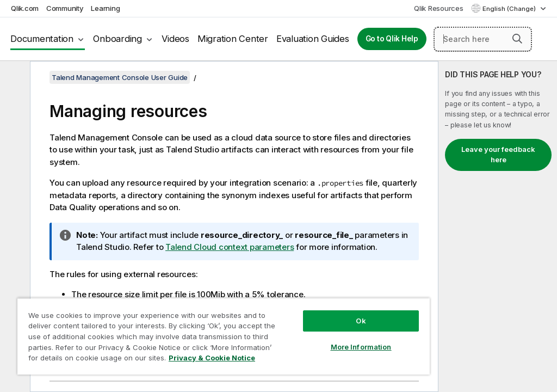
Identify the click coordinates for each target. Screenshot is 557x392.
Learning (105, 8)
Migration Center (232, 38)
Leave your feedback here (498, 154)
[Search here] (483, 39)
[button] (517, 38)
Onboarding (117, 38)
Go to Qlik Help (392, 38)
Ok (361, 320)
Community (65, 8)
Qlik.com (25, 8)
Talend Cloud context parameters (229, 247)
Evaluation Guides (312, 38)
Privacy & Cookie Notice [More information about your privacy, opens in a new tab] (212, 357)
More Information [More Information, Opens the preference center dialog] (361, 346)
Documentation (41, 38)
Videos (175, 38)
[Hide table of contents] (13, 78)
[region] (223, 336)
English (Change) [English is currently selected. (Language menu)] (509, 9)
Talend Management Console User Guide (120, 77)
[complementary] (497, 226)
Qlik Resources (438, 8)
